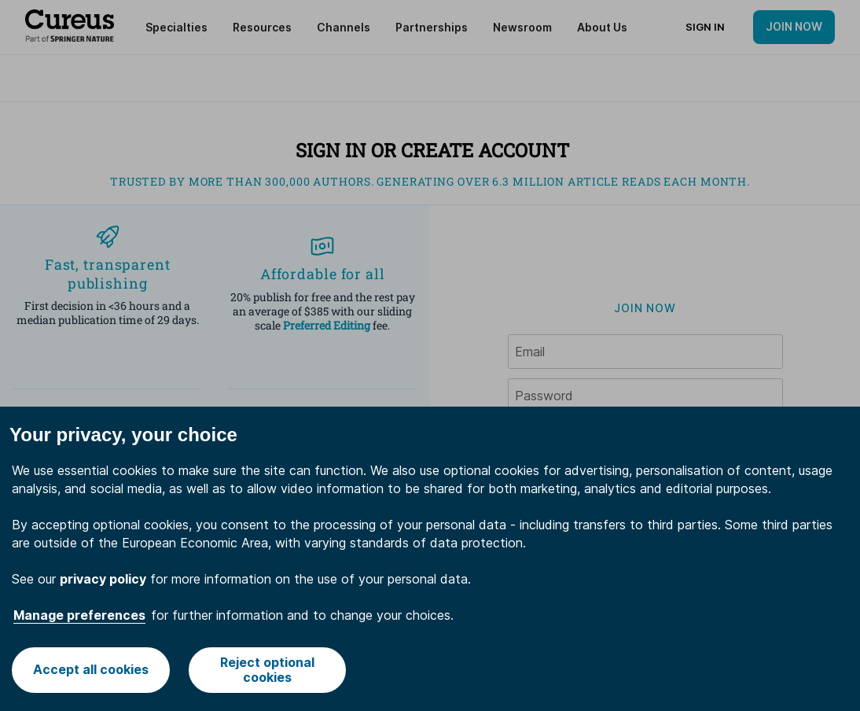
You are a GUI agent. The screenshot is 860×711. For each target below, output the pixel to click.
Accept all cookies (91, 669)
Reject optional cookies (267, 669)
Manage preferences (79, 615)
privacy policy (103, 579)
